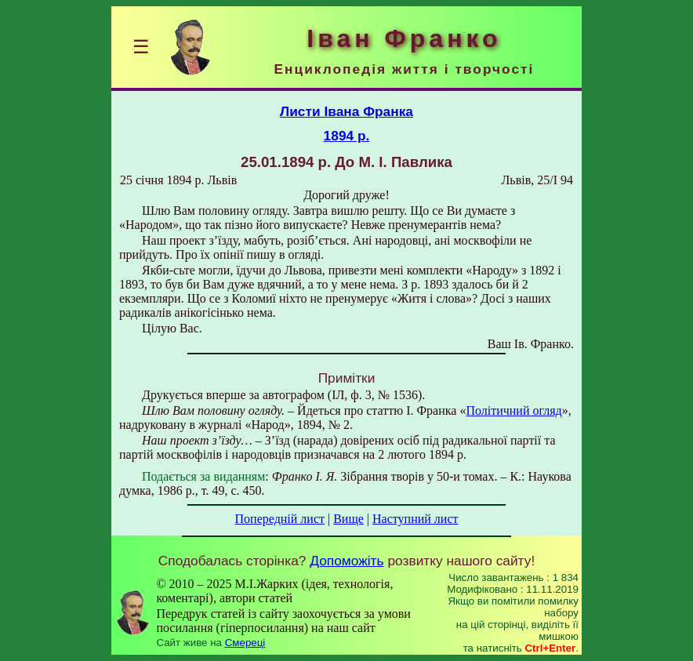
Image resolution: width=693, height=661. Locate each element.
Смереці (245, 642)
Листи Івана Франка (346, 111)
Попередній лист (280, 518)
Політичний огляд (513, 410)
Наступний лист (415, 518)
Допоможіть (346, 560)
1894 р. (347, 135)
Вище (348, 518)
